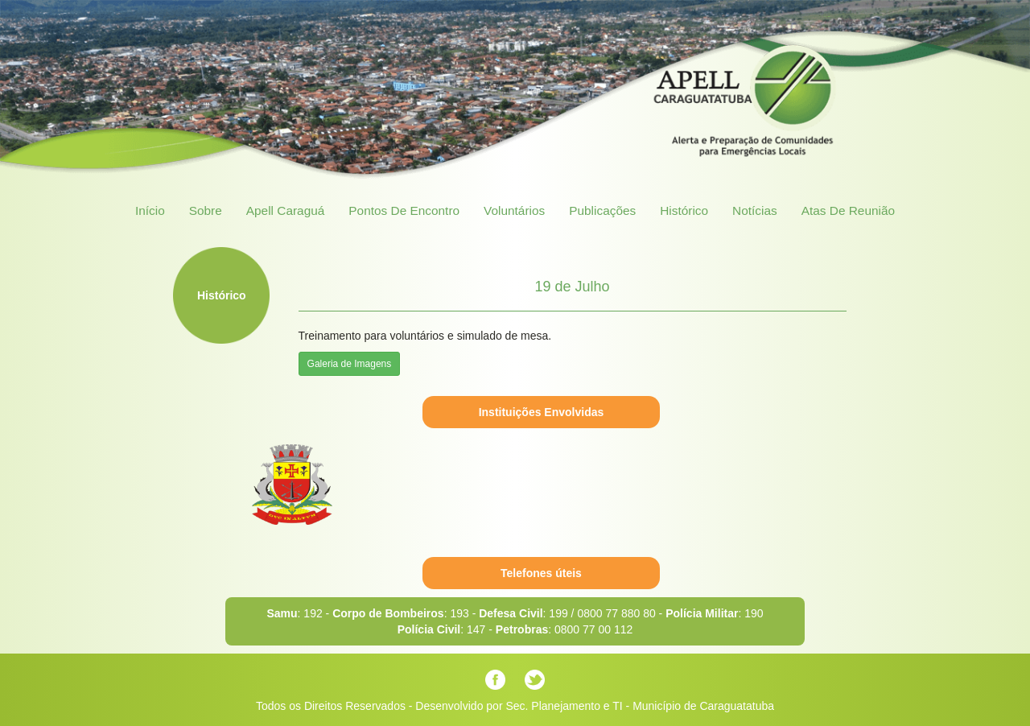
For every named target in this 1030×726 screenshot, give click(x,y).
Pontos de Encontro (403, 210)
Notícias (754, 210)
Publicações (602, 210)
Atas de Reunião (848, 210)
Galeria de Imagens (349, 363)
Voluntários (514, 210)
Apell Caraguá (285, 210)
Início (150, 210)
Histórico (684, 210)
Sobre (205, 210)
